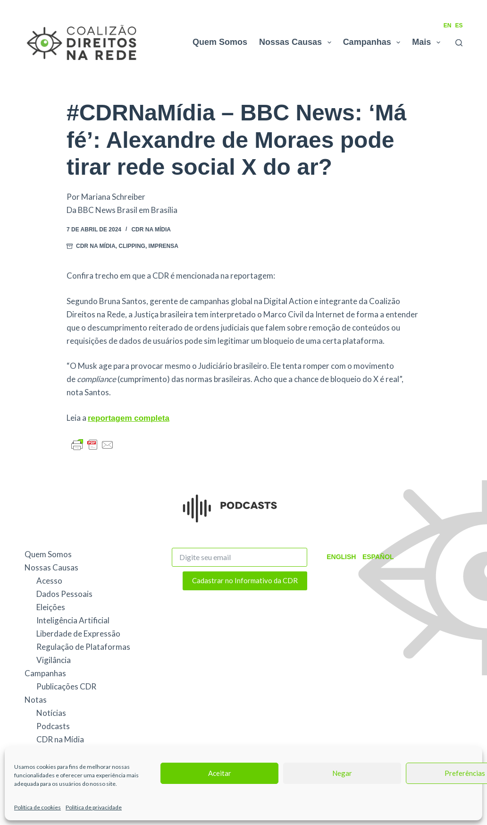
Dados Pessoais (64, 594)
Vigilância (53, 660)
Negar (342, 773)
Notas (36, 700)
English (340, 557)
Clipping (131, 246)
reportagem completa (128, 418)
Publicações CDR (66, 686)
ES (458, 25)
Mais (428, 42)
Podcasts (53, 726)
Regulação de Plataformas (83, 647)
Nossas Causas (297, 42)
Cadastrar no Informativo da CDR (245, 580)
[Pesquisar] (458, 42)
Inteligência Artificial (72, 620)
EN (448, 25)
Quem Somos (220, 42)
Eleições (50, 607)
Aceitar (219, 773)
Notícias (51, 713)
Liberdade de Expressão (78, 633)
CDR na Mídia (151, 229)
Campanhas (373, 42)
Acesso (49, 581)
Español (376, 557)
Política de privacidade (94, 807)
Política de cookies (37, 807)
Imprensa (163, 246)
